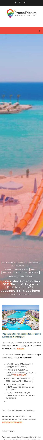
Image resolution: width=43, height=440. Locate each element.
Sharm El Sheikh (25, 276)
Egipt (33, 269)
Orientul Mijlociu (31, 273)
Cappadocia (33, 262)
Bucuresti (22, 262)
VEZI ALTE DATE (19, 375)
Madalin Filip (13, 295)
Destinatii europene (20, 266)
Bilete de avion (8, 262)
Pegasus (12, 276)
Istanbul (17, 273)
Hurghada (7, 273)
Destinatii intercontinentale (16, 269)
